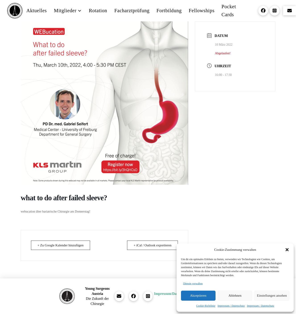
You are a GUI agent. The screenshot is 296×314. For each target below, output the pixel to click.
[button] (287, 249)
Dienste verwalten (193, 283)
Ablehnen (234, 295)
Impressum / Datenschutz (231, 305)
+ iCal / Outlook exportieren (152, 245)
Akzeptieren (198, 295)
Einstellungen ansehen (272, 295)
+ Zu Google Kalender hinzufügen (60, 245)
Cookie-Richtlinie (205, 305)
